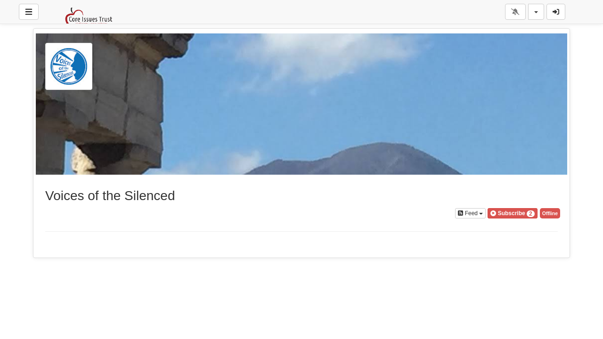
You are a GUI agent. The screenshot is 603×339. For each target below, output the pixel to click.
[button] (512, 213)
